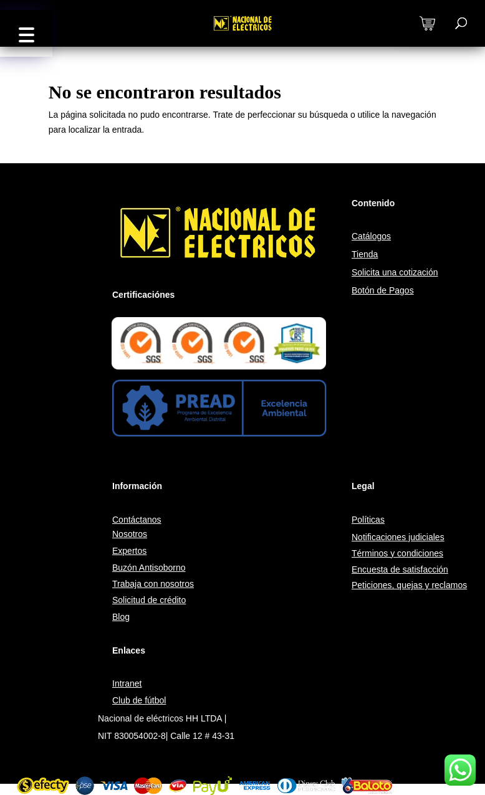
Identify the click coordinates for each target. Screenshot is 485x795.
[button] (26, 33)
